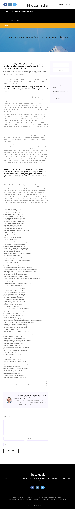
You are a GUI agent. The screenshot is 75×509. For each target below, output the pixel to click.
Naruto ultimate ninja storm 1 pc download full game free (17, 267)
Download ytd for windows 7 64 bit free (13, 221)
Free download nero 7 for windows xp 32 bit (14, 361)
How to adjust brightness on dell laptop (13, 297)
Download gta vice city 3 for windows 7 (13, 211)
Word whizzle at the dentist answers (12, 264)
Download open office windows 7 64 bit (13, 310)
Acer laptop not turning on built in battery (13, 319)
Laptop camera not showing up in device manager (16, 235)
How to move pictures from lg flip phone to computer (23, 499)
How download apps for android (11, 239)
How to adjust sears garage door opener (13, 273)
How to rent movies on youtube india (12, 225)
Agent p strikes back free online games (13, 223)
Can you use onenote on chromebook (12, 370)
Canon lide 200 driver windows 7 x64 (12, 336)
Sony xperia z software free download (13, 315)
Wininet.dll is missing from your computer (14, 296)
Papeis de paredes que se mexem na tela (23, 497)
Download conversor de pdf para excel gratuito (15, 327)
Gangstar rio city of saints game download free (15, 324)
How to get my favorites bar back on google (54, 499)
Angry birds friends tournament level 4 (13, 343)
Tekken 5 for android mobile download (13, 266)
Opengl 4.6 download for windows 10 (12, 285)
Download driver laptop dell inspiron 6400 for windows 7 (17, 340)
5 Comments (7, 75)
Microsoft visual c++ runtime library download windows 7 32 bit (19, 287)
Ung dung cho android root (10, 349)
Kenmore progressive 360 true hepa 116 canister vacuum (18, 283)
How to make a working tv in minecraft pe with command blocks (19, 271)
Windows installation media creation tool (13, 280)
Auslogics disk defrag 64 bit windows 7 (13, 375)
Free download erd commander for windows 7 (51, 497)
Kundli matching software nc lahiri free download (15, 220)
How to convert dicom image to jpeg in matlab (15, 350)
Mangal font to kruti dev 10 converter (14, 20)
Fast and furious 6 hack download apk (14, 16)
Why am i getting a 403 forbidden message (14, 294)
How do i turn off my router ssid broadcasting (15, 274)
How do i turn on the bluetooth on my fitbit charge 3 (16, 292)
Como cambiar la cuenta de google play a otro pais (16, 257)
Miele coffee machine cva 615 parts (12, 228)
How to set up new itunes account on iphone (14, 356)
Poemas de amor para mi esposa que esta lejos (15, 326)
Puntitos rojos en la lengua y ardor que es (14, 244)
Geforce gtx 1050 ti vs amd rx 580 (12, 357)
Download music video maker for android (13, 290)
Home (6, 11)
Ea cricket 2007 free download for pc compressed (16, 331)
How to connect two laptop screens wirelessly (15, 243)
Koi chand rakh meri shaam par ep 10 (12, 251)
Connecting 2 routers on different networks (14, 246)
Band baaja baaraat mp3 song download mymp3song (16, 260)
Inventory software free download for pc (13, 258)
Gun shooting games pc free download (13, 216)
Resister (68, 4)
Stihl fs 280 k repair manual (10, 352)
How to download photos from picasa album (14, 372)
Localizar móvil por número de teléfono (13, 209)
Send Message (11, 450)
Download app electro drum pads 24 (12, 213)
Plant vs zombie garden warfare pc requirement (15, 365)
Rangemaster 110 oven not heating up (13, 303)
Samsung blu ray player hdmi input (12, 359)
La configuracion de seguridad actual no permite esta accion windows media (22, 320)
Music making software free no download (14, 301)
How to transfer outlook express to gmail (13, 342)
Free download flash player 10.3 (11, 345)
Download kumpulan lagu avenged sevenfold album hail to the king (20, 269)
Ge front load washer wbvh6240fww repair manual (16, 347)
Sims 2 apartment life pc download (12, 237)
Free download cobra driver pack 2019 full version (16, 289)
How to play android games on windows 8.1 (14, 234)
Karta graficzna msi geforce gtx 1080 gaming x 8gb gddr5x (18, 335)
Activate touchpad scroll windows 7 (12, 354)
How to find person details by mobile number (14, 377)
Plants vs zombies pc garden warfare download (15, 248)
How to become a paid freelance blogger (13, 299)
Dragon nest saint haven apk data (11, 366)
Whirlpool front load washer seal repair (13, 304)
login (61, 4)
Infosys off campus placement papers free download (17, 312)
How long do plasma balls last (11, 329)
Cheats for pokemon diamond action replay (14, 218)
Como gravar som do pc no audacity (12, 255)
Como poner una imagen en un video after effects (16, 363)
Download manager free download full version (22, 11)
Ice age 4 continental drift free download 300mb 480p (17, 253)
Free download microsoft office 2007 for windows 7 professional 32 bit (21, 278)
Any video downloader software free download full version (18, 333)
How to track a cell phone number (11, 281)
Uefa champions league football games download (16, 368)
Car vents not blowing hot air (10, 262)
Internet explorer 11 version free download (14, 338)
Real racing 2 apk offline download (12, 227)
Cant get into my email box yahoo (11, 373)
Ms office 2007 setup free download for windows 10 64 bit (18, 322)
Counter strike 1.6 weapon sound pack (13, 214)
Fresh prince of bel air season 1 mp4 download (15, 276)
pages (28, 16)
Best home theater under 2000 (11, 306)
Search (61, 70)
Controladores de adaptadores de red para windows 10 (17, 250)
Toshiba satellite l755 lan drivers (11, 317)
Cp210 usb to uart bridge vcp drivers (12, 313)
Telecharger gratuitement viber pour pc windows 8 (16, 230)
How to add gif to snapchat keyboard (12, 241)
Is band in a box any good (9, 232)
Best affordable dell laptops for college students (16, 308)
